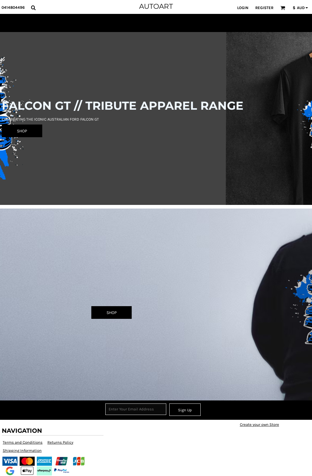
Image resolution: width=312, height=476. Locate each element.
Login (242, 7)
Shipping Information (22, 450)
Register (264, 7)
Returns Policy (60, 442)
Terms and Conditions (23, 442)
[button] (33, 7)
